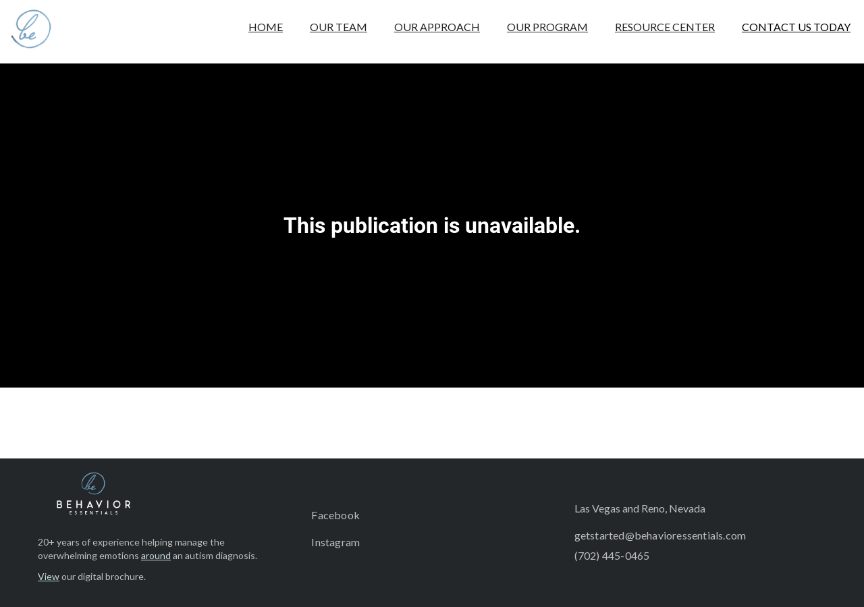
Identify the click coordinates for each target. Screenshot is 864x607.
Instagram (335, 541)
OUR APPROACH (437, 26)
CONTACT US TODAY (796, 26)
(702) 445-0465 (612, 555)
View (48, 576)
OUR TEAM (338, 26)
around (156, 555)
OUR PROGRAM (547, 26)
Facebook (335, 514)
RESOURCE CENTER (665, 26)
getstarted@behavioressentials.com (660, 535)
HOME (265, 26)
